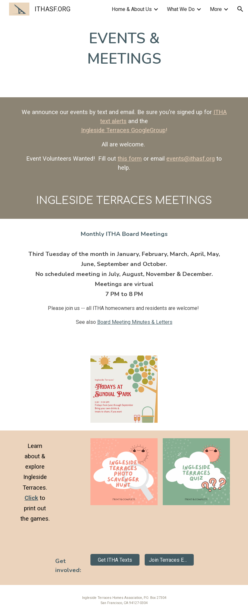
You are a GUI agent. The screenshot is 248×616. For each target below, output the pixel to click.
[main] (123, 48)
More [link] (216, 9)
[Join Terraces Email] (169, 560)
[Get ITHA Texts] (115, 560)
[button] (240, 9)
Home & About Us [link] (132, 9)
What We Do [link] (181, 9)
